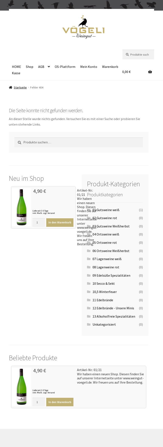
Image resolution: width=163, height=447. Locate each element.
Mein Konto (88, 66)
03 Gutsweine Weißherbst (111, 226)
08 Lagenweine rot (106, 267)
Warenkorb (110, 66)
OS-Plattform (65, 66)
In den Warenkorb (59, 222)
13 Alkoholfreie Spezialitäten (114, 316)
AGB (41, 66)
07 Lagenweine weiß (107, 259)
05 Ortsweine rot (105, 242)
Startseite (20, 87)
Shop (29, 66)
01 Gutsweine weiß (106, 210)
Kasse (16, 73)
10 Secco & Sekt (104, 283)
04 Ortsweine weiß (106, 234)
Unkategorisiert (104, 324)
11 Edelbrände (103, 300)
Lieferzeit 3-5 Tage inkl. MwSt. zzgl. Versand (43, 211)
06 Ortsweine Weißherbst (111, 251)
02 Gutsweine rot (105, 218)
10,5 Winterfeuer (105, 292)
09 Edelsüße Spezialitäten (111, 275)
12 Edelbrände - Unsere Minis (113, 308)
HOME (16, 66)
